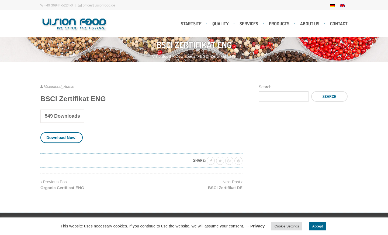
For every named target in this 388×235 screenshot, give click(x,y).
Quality (220, 23)
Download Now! (61, 137)
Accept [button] (317, 226)
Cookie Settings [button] (287, 226)
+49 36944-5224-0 (56, 5)
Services (249, 23)
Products (279, 23)
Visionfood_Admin (59, 86)
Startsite (191, 23)
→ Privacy (255, 226)
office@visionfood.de (96, 5)
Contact (339, 23)
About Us (309, 23)
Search (265, 86)
